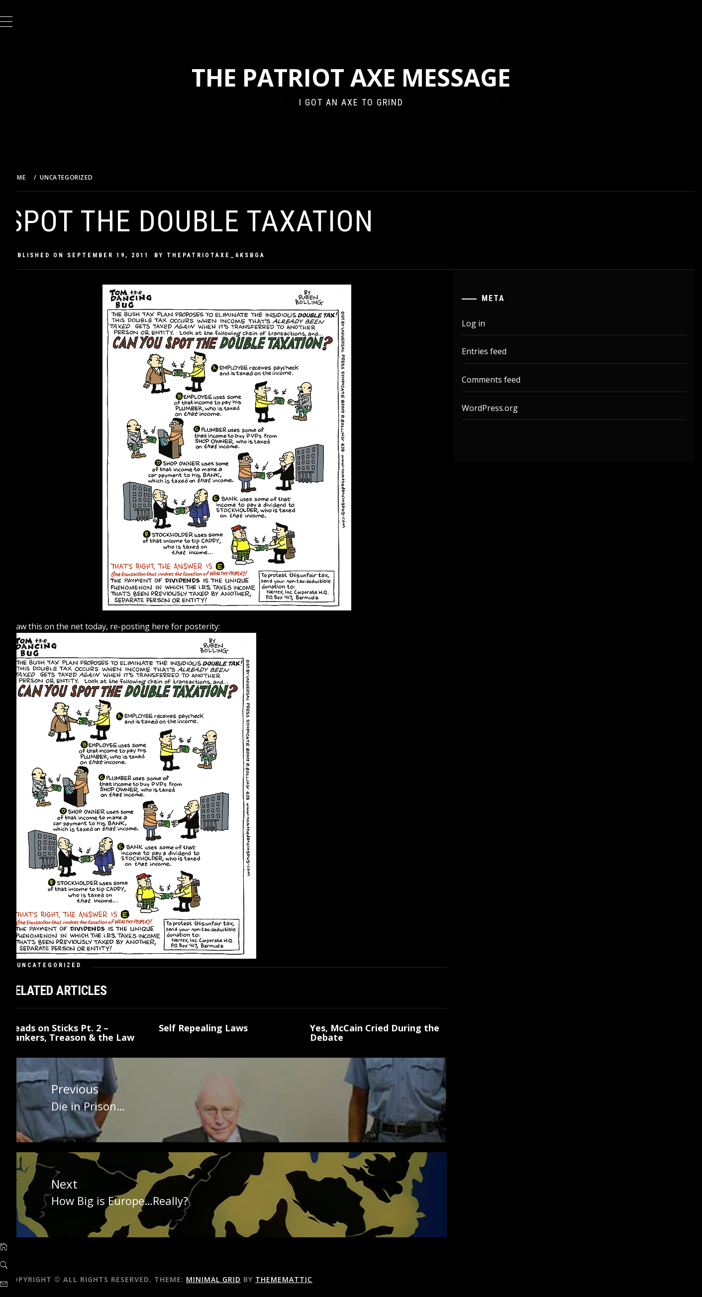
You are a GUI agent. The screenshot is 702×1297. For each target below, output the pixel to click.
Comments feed (499, 379)
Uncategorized (74, 965)
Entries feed (492, 351)
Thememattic (308, 1276)
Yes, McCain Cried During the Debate (389, 1033)
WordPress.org (498, 407)
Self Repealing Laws (222, 1028)
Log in (482, 323)
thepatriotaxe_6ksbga (241, 255)
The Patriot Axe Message (363, 77)
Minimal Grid (238, 1276)
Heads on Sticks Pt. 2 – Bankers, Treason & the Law (95, 1033)
